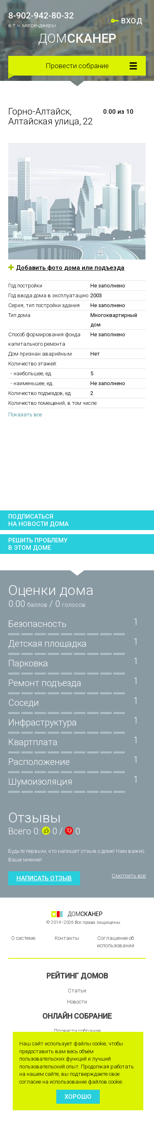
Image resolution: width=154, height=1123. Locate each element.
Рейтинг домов (77, 975)
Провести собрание (77, 66)
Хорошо (78, 1096)
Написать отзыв (44, 878)
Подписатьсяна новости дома (38, 520)
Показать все (25, 414)
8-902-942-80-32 (41, 16)
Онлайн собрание (77, 1016)
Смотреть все (129, 876)
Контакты (67, 938)
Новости (77, 1002)
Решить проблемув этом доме (37, 544)
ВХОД (132, 20)
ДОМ (77, 38)
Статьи (77, 991)
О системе (23, 938)
